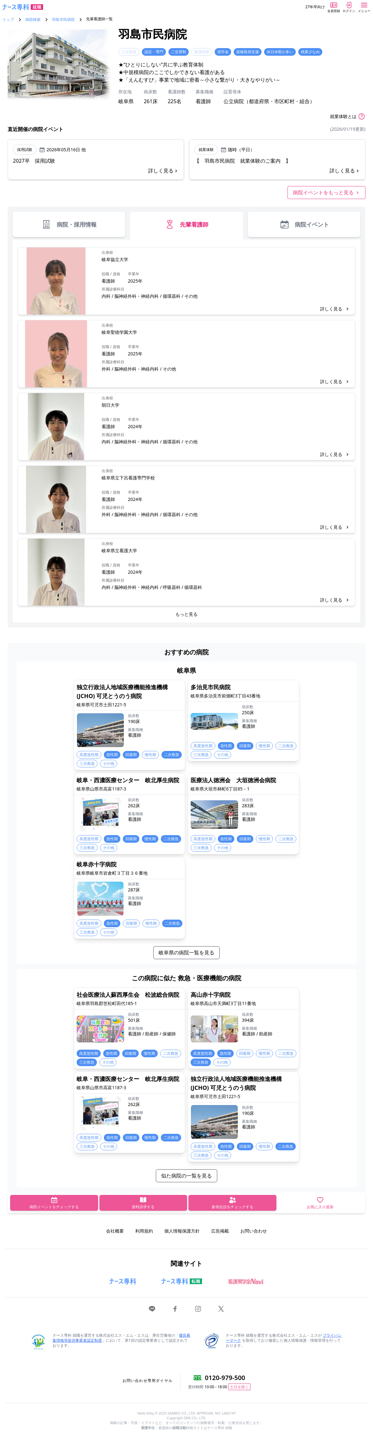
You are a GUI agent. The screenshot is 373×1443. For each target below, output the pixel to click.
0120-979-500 (225, 1377)
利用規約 (144, 1231)
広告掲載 (220, 1231)
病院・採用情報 (69, 224)
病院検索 (33, 19)
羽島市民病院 (63, 19)
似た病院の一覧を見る (186, 1175)
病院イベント (304, 224)
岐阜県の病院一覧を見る (186, 952)
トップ (8, 19)
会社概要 (115, 1231)
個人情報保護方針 (182, 1231)
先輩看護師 (186, 224)
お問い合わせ (253, 1231)
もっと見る (186, 614)
